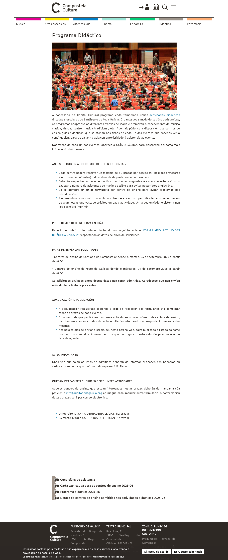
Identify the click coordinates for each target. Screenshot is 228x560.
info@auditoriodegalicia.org (84, 393)
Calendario (155, 7)
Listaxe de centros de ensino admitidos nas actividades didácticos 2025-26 (112, 498)
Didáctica (165, 24)
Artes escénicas (55, 24)
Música (20, 24)
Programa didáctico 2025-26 (80, 492)
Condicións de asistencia (77, 479)
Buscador (165, 7)
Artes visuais (81, 24)
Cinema (107, 24)
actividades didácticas (164, 115)
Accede (144, 7)
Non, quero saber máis (188, 552)
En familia (136, 24)
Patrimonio (194, 24)
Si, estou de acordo (156, 552)
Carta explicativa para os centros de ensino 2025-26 (96, 485)
